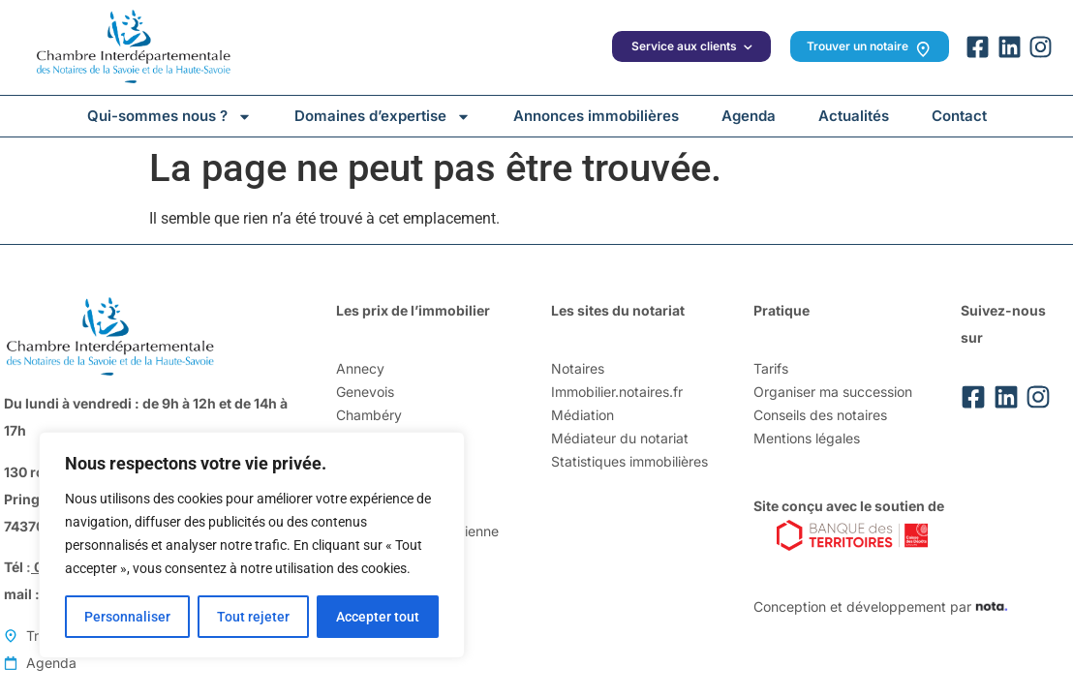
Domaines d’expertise (382, 116)
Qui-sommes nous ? (169, 116)
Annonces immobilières (596, 115)
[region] (252, 545)
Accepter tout (377, 616)
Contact (959, 115)
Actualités (853, 115)
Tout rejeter (253, 616)
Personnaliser (127, 616)
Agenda (748, 115)
